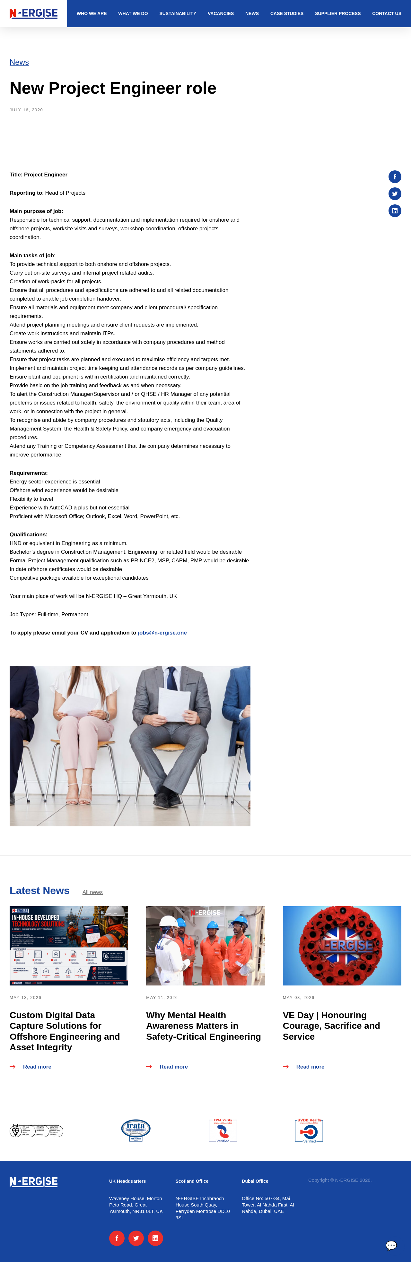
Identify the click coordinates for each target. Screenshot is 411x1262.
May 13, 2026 (25, 997)
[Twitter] (136, 1238)
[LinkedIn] (155, 1238)
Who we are (92, 13)
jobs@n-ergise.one (162, 633)
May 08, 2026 (299, 997)
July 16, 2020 (26, 109)
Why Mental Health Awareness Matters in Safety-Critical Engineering (203, 1026)
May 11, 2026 (162, 997)
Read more (30, 1067)
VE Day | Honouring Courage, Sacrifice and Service (331, 1026)
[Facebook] (117, 1238)
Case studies (286, 13)
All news (93, 892)
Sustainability (177, 13)
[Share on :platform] (395, 176)
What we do (133, 13)
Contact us (386, 13)
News (252, 13)
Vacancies (221, 13)
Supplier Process (338, 13)
